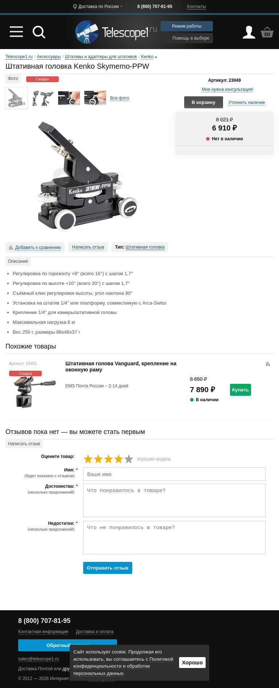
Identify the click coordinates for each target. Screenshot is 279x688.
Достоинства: (40, 489)
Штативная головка (145, 247)
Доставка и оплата (95, 631)
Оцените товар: (57, 456)
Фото (13, 78)
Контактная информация (43, 631)
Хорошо (192, 662)
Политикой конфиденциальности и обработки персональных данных (123, 666)
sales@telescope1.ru (38, 659)
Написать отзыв (88, 247)
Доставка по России (98, 6)
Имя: (40, 473)
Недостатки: (40, 526)
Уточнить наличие (247, 102)
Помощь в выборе (186, 38)
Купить (240, 390)
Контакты (196, 6)
